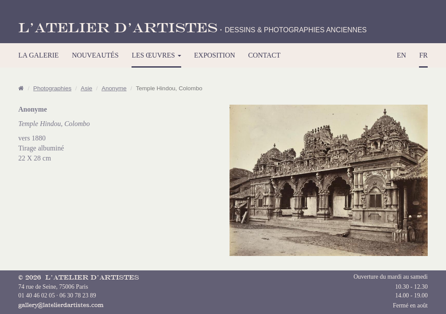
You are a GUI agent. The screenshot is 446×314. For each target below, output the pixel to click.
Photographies (52, 88)
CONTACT (264, 55)
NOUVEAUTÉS (95, 55)
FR (423, 55)
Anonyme (113, 88)
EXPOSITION (214, 55)
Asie (86, 88)
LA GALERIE (38, 55)
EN (401, 55)
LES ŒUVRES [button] (156, 55)
